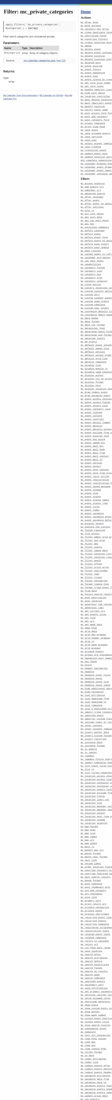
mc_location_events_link (96, 759)
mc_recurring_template (95, 888)
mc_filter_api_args (93, 519)
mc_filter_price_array (95, 545)
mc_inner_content (91, 697)
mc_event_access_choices (96, 384)
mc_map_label (89, 804)
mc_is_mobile (89, 720)
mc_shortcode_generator (96, 962)
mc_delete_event (91, 48)
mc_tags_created (91, 141)
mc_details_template (93, 348)
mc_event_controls (92, 403)
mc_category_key (91, 264)
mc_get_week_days (91, 600)
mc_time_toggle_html (93, 1008)
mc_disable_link (91, 351)
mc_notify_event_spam (94, 106)
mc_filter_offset (91, 542)
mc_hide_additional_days (96, 662)
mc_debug (86, 44)
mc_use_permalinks (92, 1062)
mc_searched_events (93, 943)
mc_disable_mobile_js (94, 355)
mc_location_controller (96, 93)
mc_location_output (93, 781)
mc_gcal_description (93, 574)
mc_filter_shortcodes (94, 549)
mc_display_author (92, 361)
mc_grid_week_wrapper (94, 620)
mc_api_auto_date (91, 209)
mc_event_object (91, 448)
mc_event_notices (91, 445)
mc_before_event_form (94, 229)
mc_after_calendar (92, 190)
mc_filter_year (90, 552)
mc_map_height (89, 794)
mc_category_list (91, 267)
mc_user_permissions (93, 1075)
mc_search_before (91, 923)
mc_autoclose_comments (95, 219)
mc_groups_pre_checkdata (96, 629)
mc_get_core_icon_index (96, 80)
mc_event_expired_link (95, 419)
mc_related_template (93, 901)
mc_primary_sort (91, 865)
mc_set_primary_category (96, 953)
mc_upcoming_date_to (93, 1040)
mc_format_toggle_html (95, 561)
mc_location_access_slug (96, 749)
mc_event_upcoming (92, 494)
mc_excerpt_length (92, 503)
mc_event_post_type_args (96, 455)
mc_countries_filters (94, 38)
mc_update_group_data (94, 1053)
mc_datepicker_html (93, 316)
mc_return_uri (89, 907)
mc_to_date (87, 1014)
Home (86, 11)
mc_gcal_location (91, 578)
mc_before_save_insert (95, 235)
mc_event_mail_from (93, 435)
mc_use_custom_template (96, 1059)
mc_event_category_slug (96, 393)
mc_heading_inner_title (96, 649)
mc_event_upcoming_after (96, 497)
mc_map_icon (88, 801)
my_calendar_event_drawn (96, 161)
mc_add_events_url (92, 180)
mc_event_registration (95, 461)
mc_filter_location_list (96, 532)
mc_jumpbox (87, 726)
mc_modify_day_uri (92, 817)
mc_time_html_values (93, 998)
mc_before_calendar (93, 222)
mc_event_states (91, 477)
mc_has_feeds (89, 636)
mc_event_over (89, 74)
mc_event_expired (91, 64)
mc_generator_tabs (92, 584)
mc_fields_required (93, 510)
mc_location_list (91, 772)
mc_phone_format (91, 846)
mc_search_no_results (94, 933)
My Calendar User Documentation (20, 95)
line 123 (60, 60)
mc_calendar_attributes (96, 248)
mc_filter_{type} (91, 555)
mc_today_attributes (93, 1017)
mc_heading (87, 646)
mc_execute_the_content (96, 507)
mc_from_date (89, 568)
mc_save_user (89, 135)
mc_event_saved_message (96, 468)
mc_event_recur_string (95, 458)
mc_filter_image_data (94, 529)
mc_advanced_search (93, 187)
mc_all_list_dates (92, 206)
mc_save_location (91, 914)
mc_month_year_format (94, 823)
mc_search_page (90, 936)
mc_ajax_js (87, 203)
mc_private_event (91, 875)
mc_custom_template (93, 293)
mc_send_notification (94, 949)
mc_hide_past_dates (93, 90)
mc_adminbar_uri (91, 183)
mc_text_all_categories (96, 995)
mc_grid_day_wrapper (93, 610)
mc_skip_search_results (96, 985)
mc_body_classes (91, 241)
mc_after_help (89, 22)
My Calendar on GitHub (51, 95)
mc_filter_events (91, 526)
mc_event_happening (93, 70)
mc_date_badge (89, 306)
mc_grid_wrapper (91, 623)
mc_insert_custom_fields (96, 707)
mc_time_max (88, 1001)
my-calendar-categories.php (39, 60)
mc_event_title (90, 487)
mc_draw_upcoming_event (96, 380)
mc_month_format (91, 820)
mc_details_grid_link (94, 345)
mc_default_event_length (96, 332)
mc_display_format (92, 368)
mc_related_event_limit (96, 898)
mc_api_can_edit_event (95, 212)
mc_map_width (89, 810)
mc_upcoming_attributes (96, 1033)
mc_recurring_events (93, 885)
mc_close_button (91, 274)
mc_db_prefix (89, 329)
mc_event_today (90, 490)
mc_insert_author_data (95, 704)
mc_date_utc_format (93, 313)
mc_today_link (89, 1020)
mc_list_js (87, 739)
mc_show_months (90, 972)
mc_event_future (91, 67)
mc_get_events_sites (93, 591)
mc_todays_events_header (96, 1030)
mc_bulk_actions (91, 25)
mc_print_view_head (93, 122)
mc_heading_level (91, 652)
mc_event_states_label (95, 481)
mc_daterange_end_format (96, 322)
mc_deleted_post (91, 61)
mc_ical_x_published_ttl (96, 681)
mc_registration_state (95, 894)
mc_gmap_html (89, 603)
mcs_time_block (90, 1088)
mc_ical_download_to (93, 675)
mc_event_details (91, 410)
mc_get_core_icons (92, 83)
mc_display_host (91, 371)
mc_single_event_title (95, 982)
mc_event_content (91, 400)
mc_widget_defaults (93, 1079)
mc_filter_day (89, 523)
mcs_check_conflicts (93, 1082)
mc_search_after (91, 917)
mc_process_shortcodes (95, 878)
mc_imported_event (92, 688)
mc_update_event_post (94, 148)
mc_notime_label (91, 830)
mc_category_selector (94, 271)
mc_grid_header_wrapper (96, 613)
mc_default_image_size (95, 335)
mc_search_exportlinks (95, 927)
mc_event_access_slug (94, 390)
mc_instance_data (91, 713)
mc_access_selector (93, 177)
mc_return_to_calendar (95, 904)
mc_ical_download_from (95, 671)
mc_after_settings (92, 199)
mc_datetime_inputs (93, 326)
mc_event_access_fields (96, 387)
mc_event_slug (89, 474)
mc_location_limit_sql (95, 768)
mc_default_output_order (96, 342)
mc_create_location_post (96, 41)
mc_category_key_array (95, 28)
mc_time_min (88, 1004)
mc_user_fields (90, 1072)
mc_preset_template (93, 119)
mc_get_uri (87, 597)
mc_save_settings (91, 132)
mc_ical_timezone (91, 678)
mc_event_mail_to (91, 442)
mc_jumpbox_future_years (96, 730)
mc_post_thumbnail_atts (96, 852)
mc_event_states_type (94, 484)
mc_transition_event (93, 145)
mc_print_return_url (93, 869)
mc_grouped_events (92, 626)
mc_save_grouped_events (96, 128)
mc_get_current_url (93, 587)
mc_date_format (90, 309)
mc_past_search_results (96, 843)
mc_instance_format (93, 717)
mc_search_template (93, 940)
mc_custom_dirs (90, 284)
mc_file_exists (90, 513)
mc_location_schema (93, 788)
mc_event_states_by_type (96, 77)
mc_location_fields (93, 765)
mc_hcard (86, 639)
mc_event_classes (91, 397)
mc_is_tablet (89, 723)
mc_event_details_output (96, 413)
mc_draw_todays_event (94, 377)
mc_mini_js (87, 814)
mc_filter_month (91, 539)
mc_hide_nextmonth (92, 665)
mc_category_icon (91, 261)
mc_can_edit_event (92, 251)
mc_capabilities (91, 254)
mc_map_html (88, 797)
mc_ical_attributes (93, 668)
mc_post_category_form (95, 116)
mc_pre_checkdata (91, 859)
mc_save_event (89, 125)
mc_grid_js (87, 616)
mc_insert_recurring (93, 710)
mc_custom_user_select (95, 296)
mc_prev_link (89, 862)
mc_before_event (91, 225)
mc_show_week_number (93, 975)
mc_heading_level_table (96, 658)
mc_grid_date (89, 607)
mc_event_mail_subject (95, 439)
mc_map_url (87, 807)
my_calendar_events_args (96, 1098)
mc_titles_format (91, 1011)
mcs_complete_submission (96, 154)
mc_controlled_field (93, 35)
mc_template (88, 991)
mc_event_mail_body (93, 432)
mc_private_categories (95, 872)
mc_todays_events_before (96, 1027)
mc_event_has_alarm (93, 422)
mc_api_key (87, 216)
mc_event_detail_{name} (96, 406)
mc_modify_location (93, 103)
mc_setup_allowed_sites (96, 959)
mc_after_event (90, 193)
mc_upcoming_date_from (95, 1037)
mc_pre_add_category (93, 856)
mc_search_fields (91, 930)
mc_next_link (89, 827)
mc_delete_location (93, 54)
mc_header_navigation (94, 642)
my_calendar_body (91, 1095)
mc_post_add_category (94, 112)
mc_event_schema (91, 471)
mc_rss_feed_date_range (96, 911)
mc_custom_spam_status (95, 290)
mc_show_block (89, 965)
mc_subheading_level (93, 988)
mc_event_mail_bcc (92, 429)
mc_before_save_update (95, 238)
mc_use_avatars (90, 1056)
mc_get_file (88, 594)
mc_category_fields (93, 258)
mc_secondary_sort (92, 946)
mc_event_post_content (95, 452)
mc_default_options (93, 338)
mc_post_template (91, 849)
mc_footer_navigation (94, 558)
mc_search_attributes (94, 920)
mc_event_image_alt (93, 426)
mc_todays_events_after (96, 1024)
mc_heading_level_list (95, 655)
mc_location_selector (94, 791)
